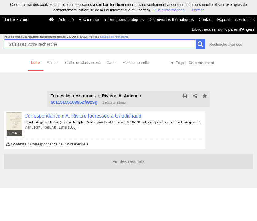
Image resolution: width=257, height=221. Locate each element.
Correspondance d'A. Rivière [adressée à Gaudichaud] (83, 115)
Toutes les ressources (73, 95)
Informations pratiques (124, 19)
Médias (53, 62)
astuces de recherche (114, 36)
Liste (35, 62)
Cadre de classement (82, 62)
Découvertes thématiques (171, 19)
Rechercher (89, 19)
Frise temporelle (135, 62)
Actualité (66, 19)
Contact (206, 19)
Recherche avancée (225, 44)
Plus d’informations (168, 10)
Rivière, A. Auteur (120, 95)
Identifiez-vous (15, 19)
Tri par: (195, 63)
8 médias (16, 133)
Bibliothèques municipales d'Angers (223, 29)
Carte (111, 62)
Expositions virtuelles (236, 19)
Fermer (198, 10)
